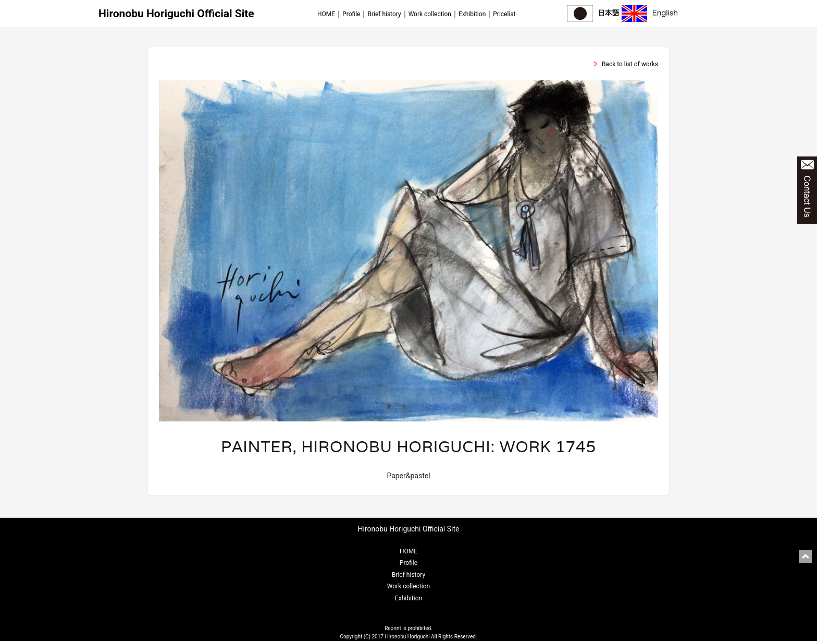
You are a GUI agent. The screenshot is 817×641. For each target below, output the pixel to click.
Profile (351, 14)
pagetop (805, 556)
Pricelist (504, 14)
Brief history (384, 14)
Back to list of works (630, 64)
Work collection (429, 14)
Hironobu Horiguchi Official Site (176, 13)
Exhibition (472, 14)
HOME (326, 14)
